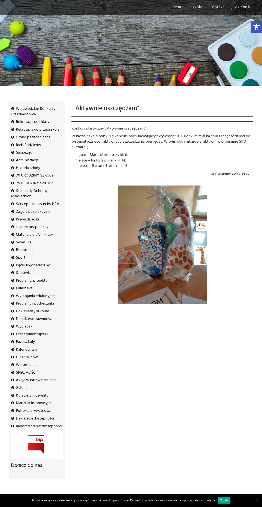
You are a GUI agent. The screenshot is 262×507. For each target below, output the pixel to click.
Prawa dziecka (27, 219)
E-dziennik (240, 7)
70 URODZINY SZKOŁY (35, 175)
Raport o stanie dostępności (39, 426)
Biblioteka (24, 250)
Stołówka (24, 273)
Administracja (27, 160)
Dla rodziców (27, 357)
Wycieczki (24, 326)
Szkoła (196, 7)
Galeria (21, 388)
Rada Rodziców (28, 145)
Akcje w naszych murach (36, 380)
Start (178, 7)
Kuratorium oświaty (32, 395)
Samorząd (24, 152)
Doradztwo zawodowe (34, 319)
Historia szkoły (28, 168)
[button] (256, 27)
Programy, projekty (31, 281)
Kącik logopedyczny (33, 265)
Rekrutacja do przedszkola (37, 130)
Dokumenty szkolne (32, 311)
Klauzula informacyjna (34, 403)
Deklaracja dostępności (35, 418)
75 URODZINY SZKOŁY (34, 183)
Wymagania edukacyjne (35, 296)
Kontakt (216, 7)
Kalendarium (26, 350)
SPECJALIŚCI (26, 373)
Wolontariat (26, 365)
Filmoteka (24, 288)
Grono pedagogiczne (33, 137)
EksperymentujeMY (32, 334)
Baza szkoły (25, 342)
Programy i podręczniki (35, 303)
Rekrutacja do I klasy (32, 122)
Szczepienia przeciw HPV (37, 204)
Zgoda (224, 500)
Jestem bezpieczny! (32, 227)
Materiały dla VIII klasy (34, 235)
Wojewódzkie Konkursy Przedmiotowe (33, 112)
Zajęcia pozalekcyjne (33, 212)
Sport (20, 258)
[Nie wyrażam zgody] (256, 500)
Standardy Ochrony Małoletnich (29, 194)
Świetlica (23, 242)
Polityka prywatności (33, 411)
